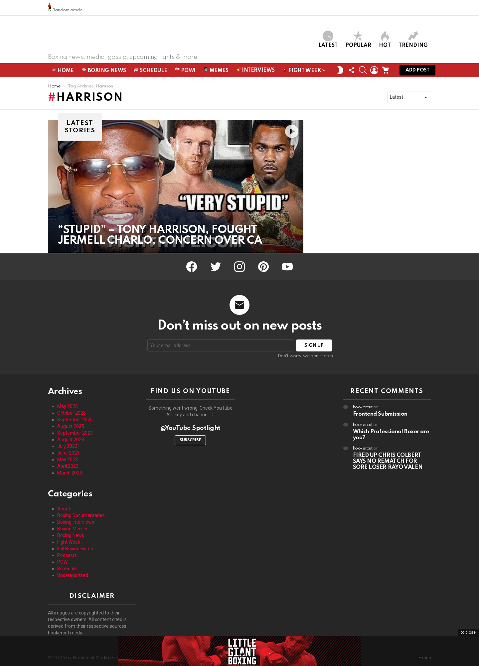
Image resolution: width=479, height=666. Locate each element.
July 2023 (67, 446)
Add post (417, 72)
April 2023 (68, 466)
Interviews (255, 71)
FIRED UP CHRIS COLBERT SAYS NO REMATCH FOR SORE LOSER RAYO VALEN (388, 461)
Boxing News (103, 71)
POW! (185, 71)
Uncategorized (72, 575)
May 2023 (67, 459)
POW (62, 562)
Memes (215, 71)
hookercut (363, 407)
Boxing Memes (72, 528)
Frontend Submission (380, 414)
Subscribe (190, 440)
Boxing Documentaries (81, 515)
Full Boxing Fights (75, 548)
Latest (328, 40)
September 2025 (75, 419)
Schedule (150, 71)
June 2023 (68, 453)
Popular (358, 40)
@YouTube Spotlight (190, 428)
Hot (385, 40)
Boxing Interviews (75, 522)
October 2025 (71, 413)
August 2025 (70, 426)
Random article (65, 7)
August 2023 (70, 439)
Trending (413, 40)
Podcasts (67, 555)
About (63, 508)
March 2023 (69, 472)
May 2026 (67, 406)
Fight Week (301, 72)
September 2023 (75, 433)
